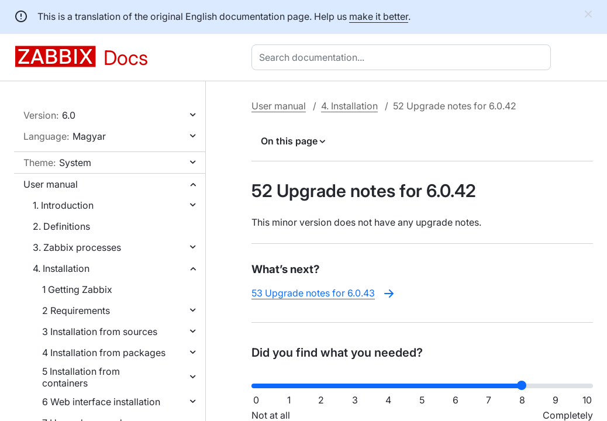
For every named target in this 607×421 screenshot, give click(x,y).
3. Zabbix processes (77, 247)
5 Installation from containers (81, 377)
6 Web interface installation (101, 402)
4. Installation (61, 268)
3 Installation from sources (99, 331)
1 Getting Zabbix (77, 289)
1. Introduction (63, 205)
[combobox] (403, 57)
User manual (50, 184)
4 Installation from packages (103, 352)
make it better (378, 16)
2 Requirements (76, 310)
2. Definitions (61, 226)
